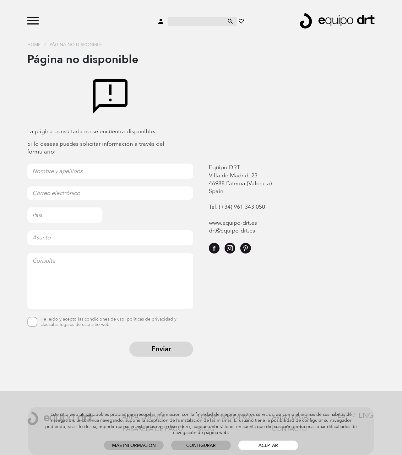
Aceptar (268, 445)
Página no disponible (76, 45)
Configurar (201, 445)
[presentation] (75, 354)
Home (34, 45)
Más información (134, 445)
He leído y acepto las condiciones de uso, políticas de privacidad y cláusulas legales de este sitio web (109, 322)
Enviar (161, 349)
